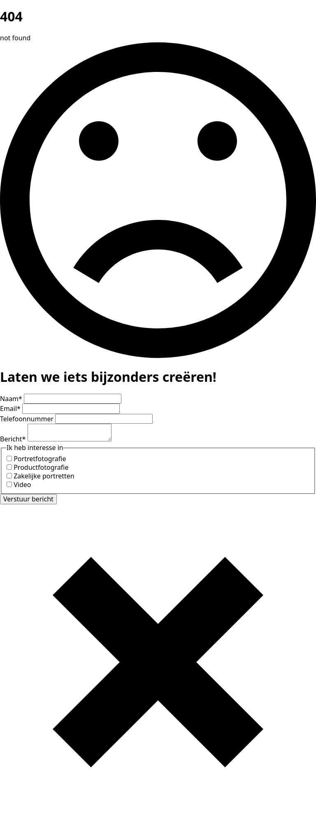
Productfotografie (41, 467)
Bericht (14, 438)
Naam (12, 398)
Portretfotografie (40, 458)
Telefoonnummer (27, 418)
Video (22, 484)
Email (11, 408)
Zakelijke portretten (44, 475)
